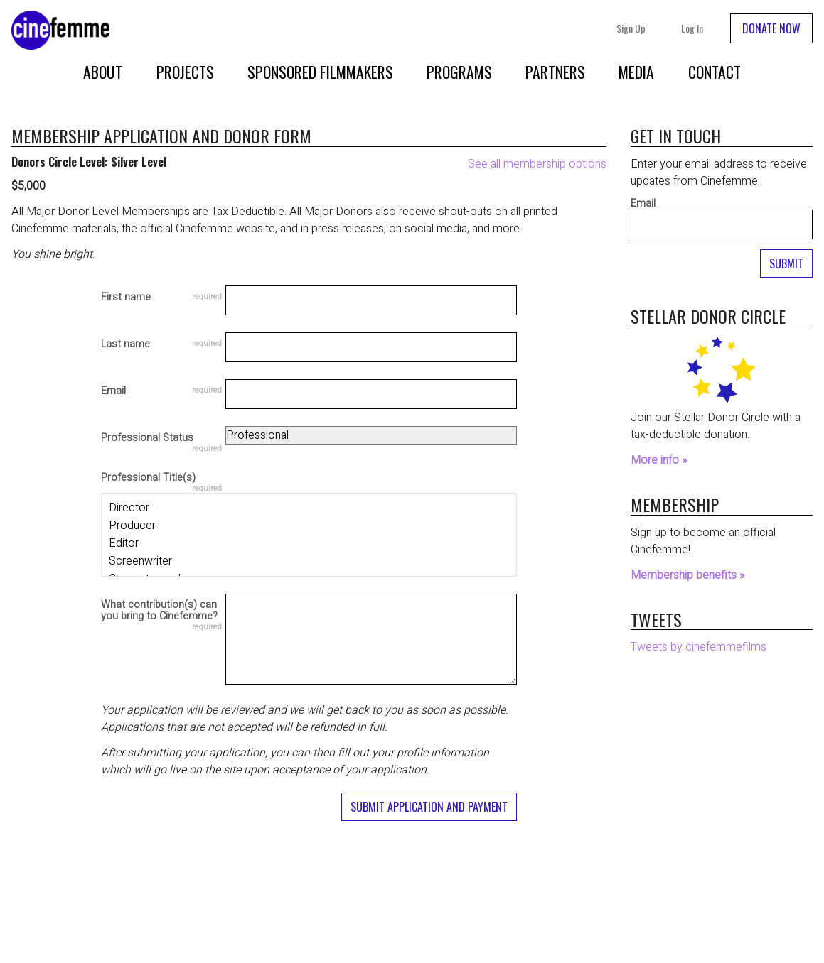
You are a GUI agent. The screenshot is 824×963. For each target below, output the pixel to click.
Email (113, 391)
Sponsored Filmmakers (320, 71)
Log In (692, 28)
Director (309, 508)
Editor (309, 544)
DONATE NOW (771, 28)
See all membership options (537, 164)
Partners (555, 71)
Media (636, 71)
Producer (309, 526)
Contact (714, 71)
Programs (459, 71)
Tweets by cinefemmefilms (698, 646)
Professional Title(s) (148, 478)
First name (126, 297)
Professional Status (147, 438)
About (102, 71)
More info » (659, 460)
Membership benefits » (687, 575)
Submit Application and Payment (429, 806)
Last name (125, 344)
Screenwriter (309, 561)
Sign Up (631, 28)
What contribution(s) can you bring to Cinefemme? (159, 611)
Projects (185, 71)
